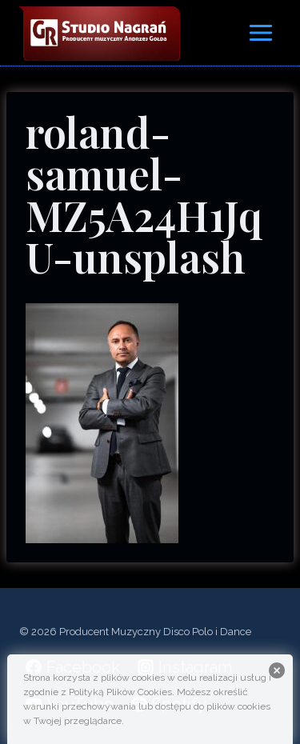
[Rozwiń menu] (260, 32)
